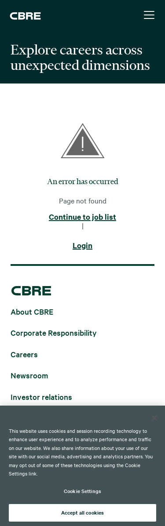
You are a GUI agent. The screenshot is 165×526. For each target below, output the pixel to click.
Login (82, 245)
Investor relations (41, 396)
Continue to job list (82, 217)
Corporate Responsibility (54, 332)
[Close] (154, 418)
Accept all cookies (82, 512)
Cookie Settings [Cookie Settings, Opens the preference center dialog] (82, 490)
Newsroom (29, 375)
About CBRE (32, 311)
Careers (24, 353)
